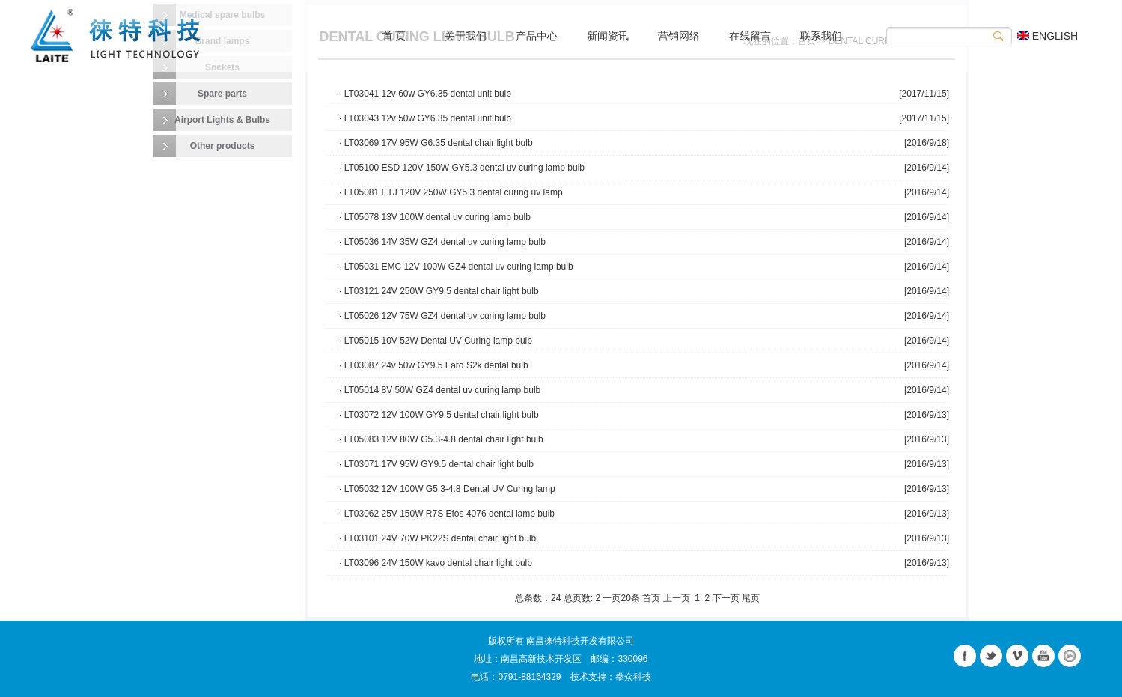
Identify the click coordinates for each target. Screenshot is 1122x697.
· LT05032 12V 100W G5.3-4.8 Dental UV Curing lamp (447, 489)
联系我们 (821, 36)
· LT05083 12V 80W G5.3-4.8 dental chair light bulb (441, 439)
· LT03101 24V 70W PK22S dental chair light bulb (437, 538)
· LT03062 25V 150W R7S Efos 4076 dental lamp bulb (447, 513)
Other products (222, 146)
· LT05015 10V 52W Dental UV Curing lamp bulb (435, 340)
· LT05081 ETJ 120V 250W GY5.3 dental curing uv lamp (451, 192)
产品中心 (537, 36)
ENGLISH (1047, 36)
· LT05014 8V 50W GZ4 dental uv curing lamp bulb (439, 390)
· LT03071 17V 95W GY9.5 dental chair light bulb (436, 464)
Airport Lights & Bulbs (222, 120)
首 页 (394, 36)
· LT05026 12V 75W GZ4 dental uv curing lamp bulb (442, 316)
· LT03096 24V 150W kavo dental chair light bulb (435, 563)
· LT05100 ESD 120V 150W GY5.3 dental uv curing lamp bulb (462, 167)
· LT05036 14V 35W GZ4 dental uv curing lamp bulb (442, 242)
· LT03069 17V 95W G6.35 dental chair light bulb (436, 143)
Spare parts (222, 93)
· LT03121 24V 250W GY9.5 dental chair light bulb (439, 291)
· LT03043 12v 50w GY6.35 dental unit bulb (425, 118)
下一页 (726, 598)
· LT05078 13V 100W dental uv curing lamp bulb (435, 217)
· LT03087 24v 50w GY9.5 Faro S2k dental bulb (433, 365)
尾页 (751, 598)
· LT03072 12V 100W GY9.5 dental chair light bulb (439, 415)
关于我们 (466, 36)
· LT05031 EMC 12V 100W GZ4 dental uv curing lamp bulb (456, 266)
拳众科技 (633, 677)
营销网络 (679, 36)
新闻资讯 (608, 36)
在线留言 (750, 36)
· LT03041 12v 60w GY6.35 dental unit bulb (425, 93)
